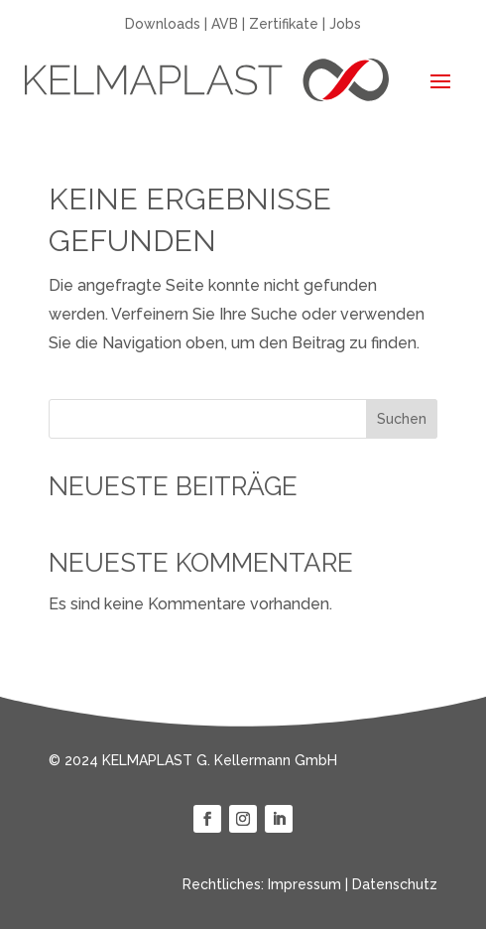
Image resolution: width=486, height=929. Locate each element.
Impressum (304, 884)
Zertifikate (283, 24)
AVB (224, 24)
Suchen (401, 419)
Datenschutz (394, 884)
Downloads (162, 24)
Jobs (345, 24)
